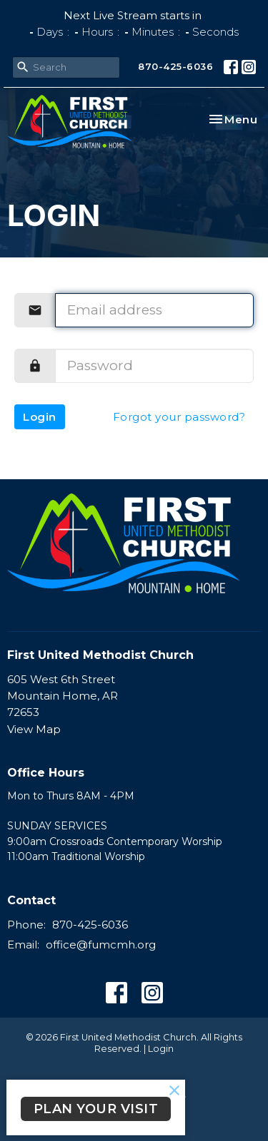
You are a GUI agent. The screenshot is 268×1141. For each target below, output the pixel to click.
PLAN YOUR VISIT (96, 1109)
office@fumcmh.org (101, 944)
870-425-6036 (175, 66)
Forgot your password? (179, 417)
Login (39, 417)
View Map (34, 729)
